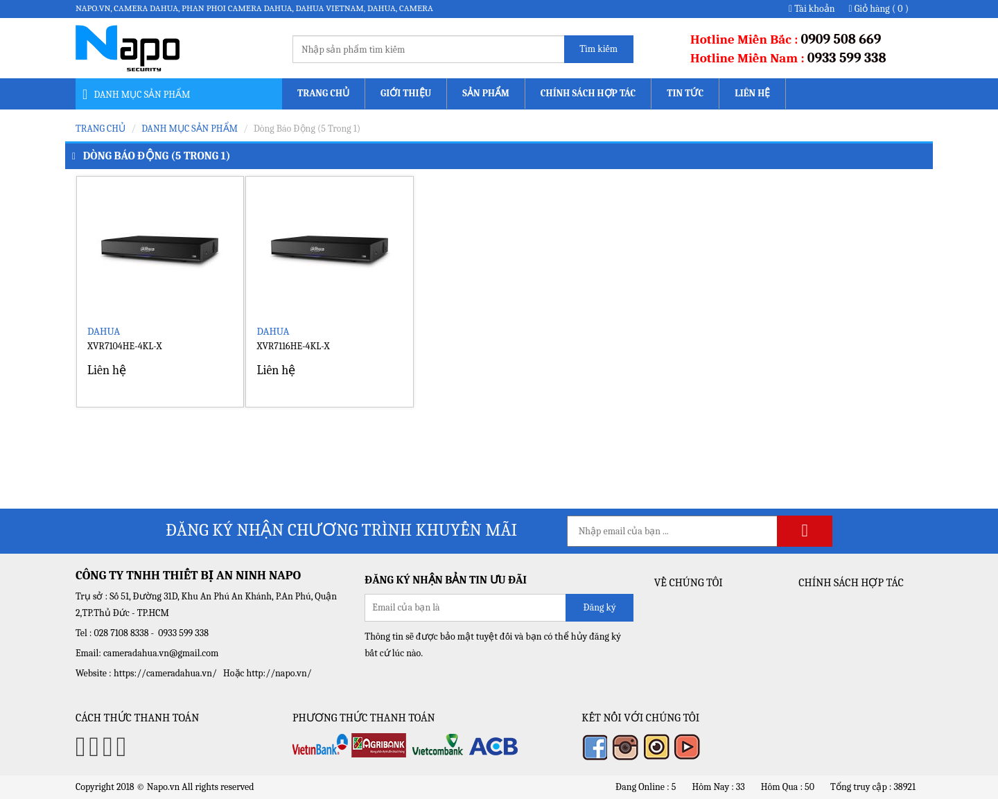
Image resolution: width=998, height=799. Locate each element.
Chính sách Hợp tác (588, 93)
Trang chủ (323, 93)
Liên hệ (752, 93)
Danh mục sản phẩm (189, 128)
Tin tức (685, 93)
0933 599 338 (846, 58)
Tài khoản (812, 9)
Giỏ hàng (879, 9)
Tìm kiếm (598, 49)
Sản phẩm (485, 93)
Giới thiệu (405, 93)
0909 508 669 (841, 39)
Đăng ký (599, 607)
